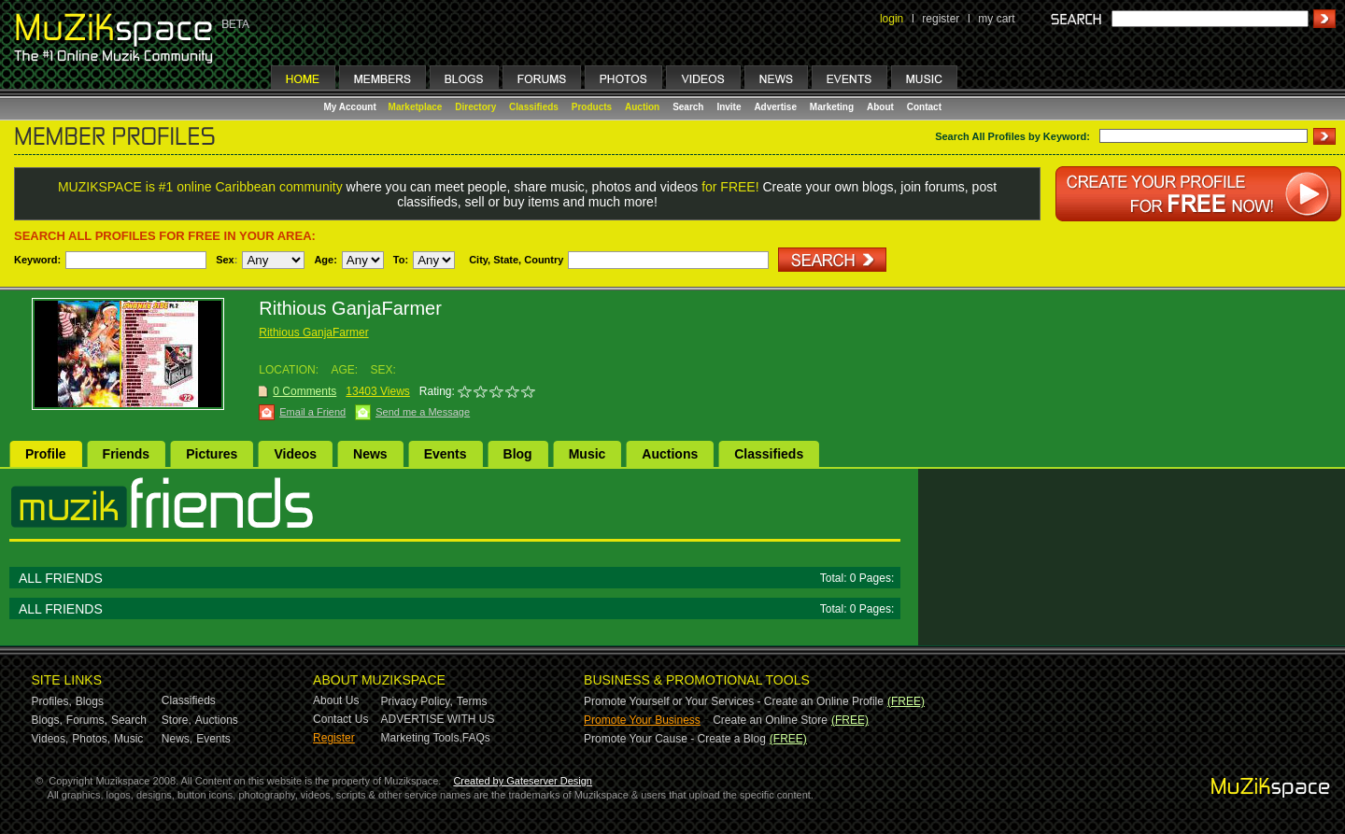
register (940, 18)
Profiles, (52, 701)
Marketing (832, 107)
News (370, 453)
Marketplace (416, 107)
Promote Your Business (642, 720)
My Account (351, 107)
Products (592, 107)
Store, (176, 720)
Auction (642, 107)
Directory (475, 107)
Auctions (670, 453)
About (880, 107)
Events (445, 453)
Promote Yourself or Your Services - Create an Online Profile (734, 701)
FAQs (476, 737)
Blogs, (47, 720)
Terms (472, 701)
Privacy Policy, (417, 701)
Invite (728, 107)
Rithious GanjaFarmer (313, 332)
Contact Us (340, 719)
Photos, (91, 738)
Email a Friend (312, 411)
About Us (336, 700)
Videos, (50, 738)
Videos (295, 453)
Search (687, 107)
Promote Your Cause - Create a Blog (675, 738)
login (891, 18)
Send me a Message (422, 411)
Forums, (86, 720)
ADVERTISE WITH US (438, 719)
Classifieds (534, 107)
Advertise (775, 107)
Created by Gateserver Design (522, 780)
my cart (996, 18)
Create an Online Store (770, 720)
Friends (126, 453)
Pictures (211, 453)
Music (587, 453)
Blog (517, 453)
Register (334, 737)
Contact (924, 107)
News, (177, 738)
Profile (45, 453)
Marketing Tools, (421, 737)
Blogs (90, 701)
